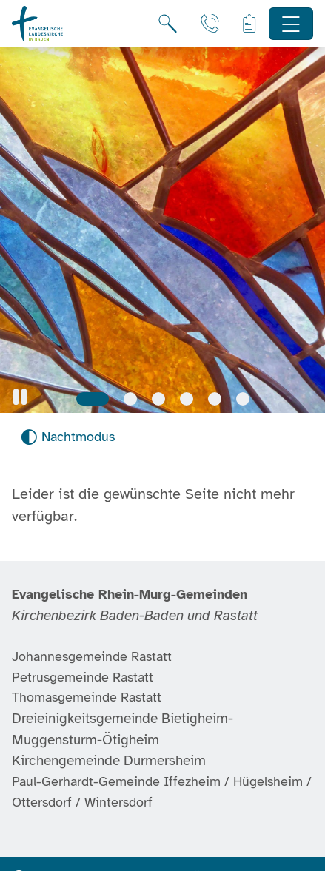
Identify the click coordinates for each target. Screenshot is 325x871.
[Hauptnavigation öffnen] (291, 24)
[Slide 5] (215, 399)
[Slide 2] (130, 399)
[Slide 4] (186, 399)
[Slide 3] (158, 399)
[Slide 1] (92, 399)
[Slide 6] (243, 399)
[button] (20, 397)
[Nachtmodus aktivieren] (68, 437)
